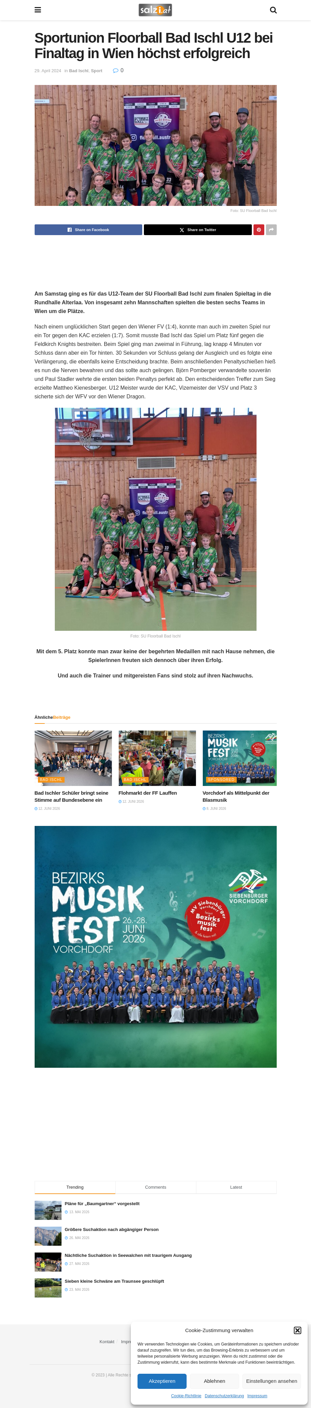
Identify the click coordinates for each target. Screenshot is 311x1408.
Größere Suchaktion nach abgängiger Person (112, 1229)
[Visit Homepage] (155, 10)
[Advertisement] (155, 257)
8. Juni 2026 (214, 808)
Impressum (257, 1396)
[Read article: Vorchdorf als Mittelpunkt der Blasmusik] (241, 758)
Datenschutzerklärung (224, 1396)
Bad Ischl (78, 70)
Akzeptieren (162, 1381)
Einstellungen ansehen (271, 1381)
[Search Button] (273, 10)
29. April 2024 (48, 70)
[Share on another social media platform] (271, 229)
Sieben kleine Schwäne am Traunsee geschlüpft (114, 1281)
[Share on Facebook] (89, 229)
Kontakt (107, 1341)
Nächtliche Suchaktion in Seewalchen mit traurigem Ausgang (128, 1255)
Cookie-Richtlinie (186, 1396)
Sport (96, 70)
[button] (297, 1330)
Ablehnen (214, 1381)
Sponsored (221, 780)
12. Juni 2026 (47, 808)
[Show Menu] (38, 10)
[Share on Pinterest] (259, 229)
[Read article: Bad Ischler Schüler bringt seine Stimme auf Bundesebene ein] (73, 758)
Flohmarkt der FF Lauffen (148, 793)
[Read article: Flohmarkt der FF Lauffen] (157, 758)
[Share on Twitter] (198, 229)
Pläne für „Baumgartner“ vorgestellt (102, 1203)
